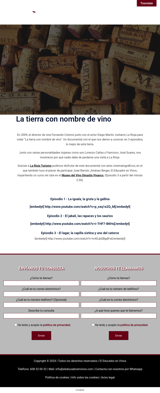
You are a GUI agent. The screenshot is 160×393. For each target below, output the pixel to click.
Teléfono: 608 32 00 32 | (33, 369)
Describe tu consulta (41, 313)
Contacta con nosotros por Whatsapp (118, 369)
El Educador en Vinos (113, 361)
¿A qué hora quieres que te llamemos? (118, 313)
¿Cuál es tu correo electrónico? (41, 291)
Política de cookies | (58, 377)
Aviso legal (108, 377)
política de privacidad (56, 325)
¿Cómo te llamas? (41, 280)
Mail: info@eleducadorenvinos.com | (72, 369)
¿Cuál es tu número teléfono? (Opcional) (41, 302)
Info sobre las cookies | (86, 377)
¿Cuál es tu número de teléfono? (118, 291)
